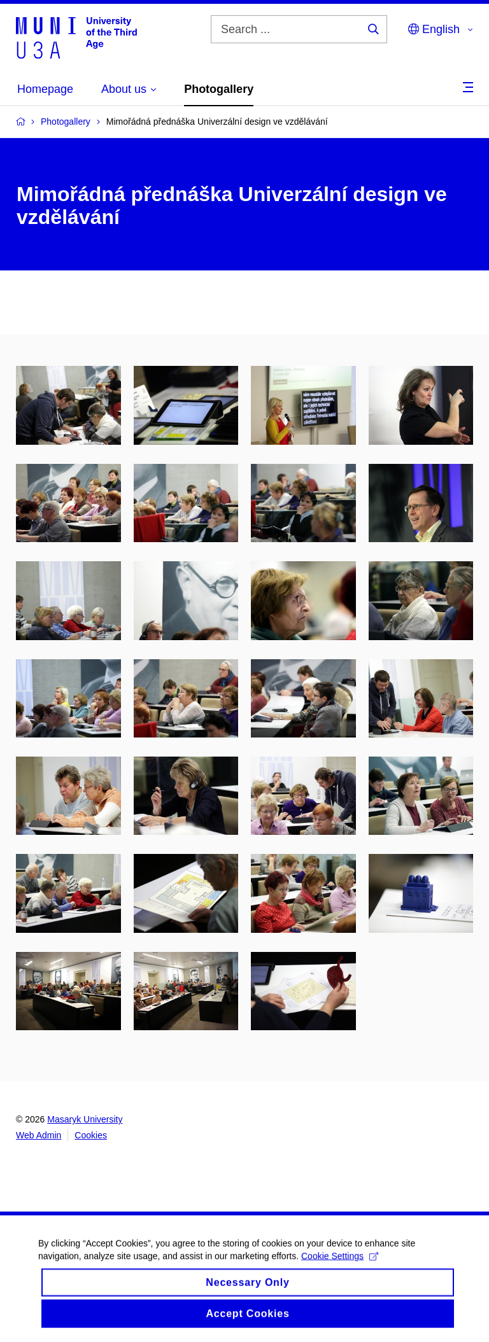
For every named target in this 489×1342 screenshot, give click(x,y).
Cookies (90, 1135)
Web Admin (38, 1135)
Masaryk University (84, 1119)
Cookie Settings (339, 1265)
